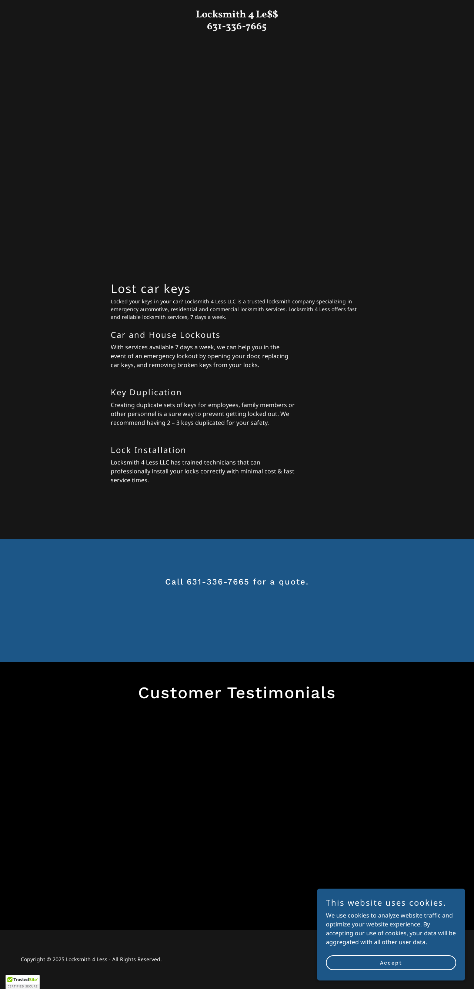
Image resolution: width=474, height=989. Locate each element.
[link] (237, 27)
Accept (391, 962)
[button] (23, 982)
